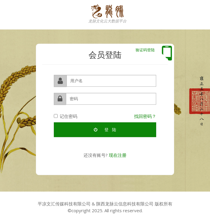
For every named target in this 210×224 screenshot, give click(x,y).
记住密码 (65, 116)
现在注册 (117, 155)
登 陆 (105, 129)
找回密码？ (145, 116)
